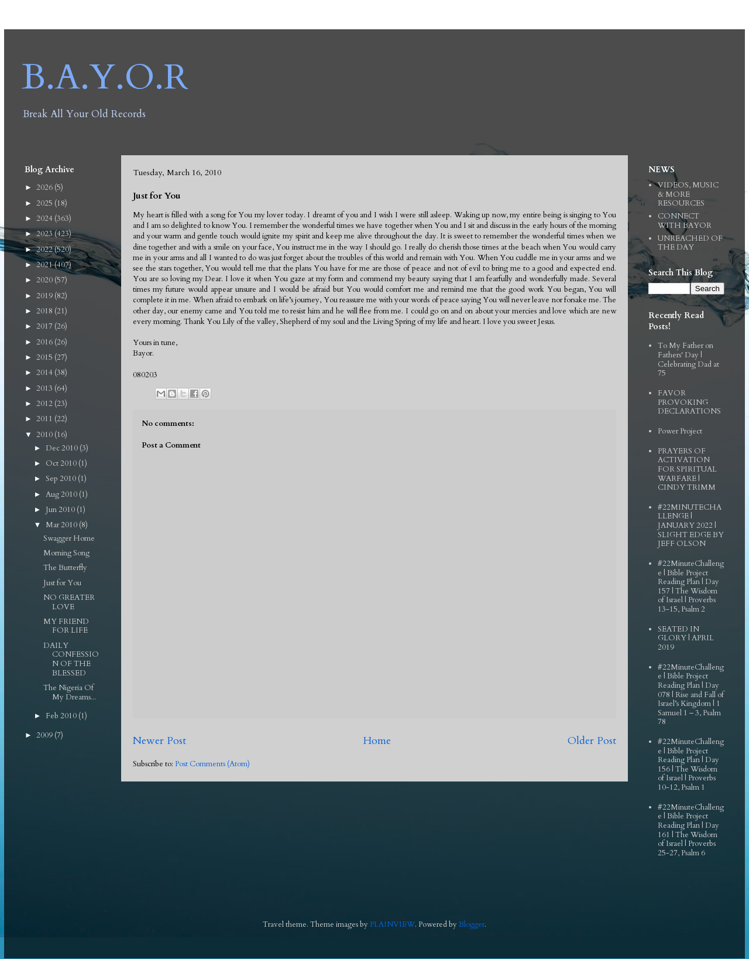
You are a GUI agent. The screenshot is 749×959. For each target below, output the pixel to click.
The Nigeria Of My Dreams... (69, 692)
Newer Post (159, 740)
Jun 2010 (61, 509)
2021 (45, 265)
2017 (45, 326)
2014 (45, 372)
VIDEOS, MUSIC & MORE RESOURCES (688, 194)
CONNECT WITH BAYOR (685, 221)
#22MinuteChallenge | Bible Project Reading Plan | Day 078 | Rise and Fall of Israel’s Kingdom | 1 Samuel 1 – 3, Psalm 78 (691, 695)
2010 (45, 434)
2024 (45, 218)
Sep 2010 (62, 478)
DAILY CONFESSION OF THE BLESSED (71, 659)
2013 (45, 388)
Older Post (592, 740)
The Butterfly (65, 567)
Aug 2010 (62, 494)
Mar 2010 (62, 525)
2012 (45, 403)
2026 (45, 187)
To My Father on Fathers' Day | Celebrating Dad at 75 (688, 359)
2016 (45, 342)
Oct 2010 (62, 463)
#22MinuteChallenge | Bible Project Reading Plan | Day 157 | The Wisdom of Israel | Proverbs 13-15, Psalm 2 (691, 586)
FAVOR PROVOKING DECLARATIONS (689, 402)
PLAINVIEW (392, 924)
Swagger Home (69, 538)
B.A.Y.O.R (105, 77)
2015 (45, 357)
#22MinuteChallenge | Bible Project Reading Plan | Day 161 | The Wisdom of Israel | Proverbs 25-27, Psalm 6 (691, 830)
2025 (45, 203)
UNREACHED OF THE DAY (690, 243)
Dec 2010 (63, 448)
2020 (45, 280)
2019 (45, 296)
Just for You (62, 583)
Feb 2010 (62, 716)
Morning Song (66, 553)
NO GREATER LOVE (69, 602)
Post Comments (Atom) (212, 764)
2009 (45, 735)
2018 (45, 311)
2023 (45, 233)
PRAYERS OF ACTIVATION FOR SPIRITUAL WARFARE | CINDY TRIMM (687, 469)
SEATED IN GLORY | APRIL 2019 (686, 638)
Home (377, 740)
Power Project (680, 431)
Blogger (472, 924)
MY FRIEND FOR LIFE (66, 626)
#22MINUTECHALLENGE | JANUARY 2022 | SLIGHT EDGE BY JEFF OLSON (691, 525)
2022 (45, 249)
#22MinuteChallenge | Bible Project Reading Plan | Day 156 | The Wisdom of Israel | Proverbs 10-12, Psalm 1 (691, 764)
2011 (45, 419)
